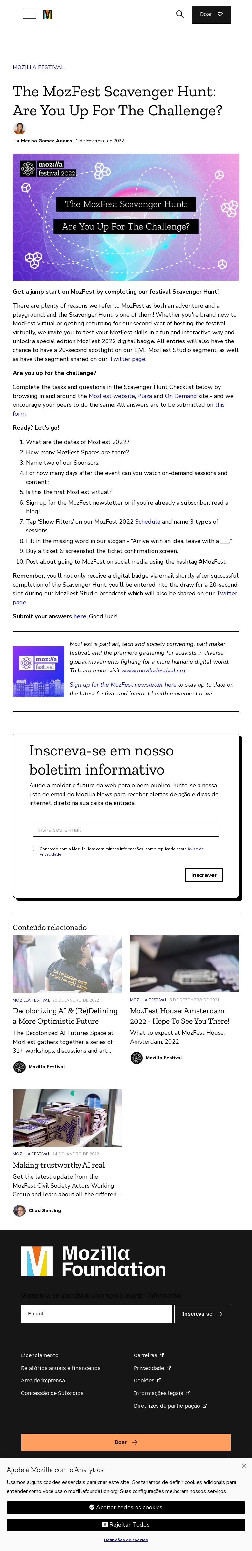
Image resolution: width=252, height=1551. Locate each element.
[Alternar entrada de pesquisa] (180, 14)
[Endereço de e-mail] (126, 830)
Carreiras (145, 1355)
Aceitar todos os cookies (129, 1508)
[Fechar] (244, 1467)
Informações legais (158, 1393)
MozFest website (112, 396)
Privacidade (149, 1368)
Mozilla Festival (38, 67)
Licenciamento (40, 1355)
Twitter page (127, 359)
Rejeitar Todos (129, 1526)
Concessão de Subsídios (52, 1393)
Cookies (144, 1380)
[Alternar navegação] (29, 14)
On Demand (181, 396)
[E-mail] (96, 1314)
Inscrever (204, 875)
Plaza (144, 396)
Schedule (147, 522)
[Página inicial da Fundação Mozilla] (47, 14)
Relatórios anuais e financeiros (61, 1368)
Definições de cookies (126, 1540)
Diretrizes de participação (167, 1406)
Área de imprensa (43, 1380)
